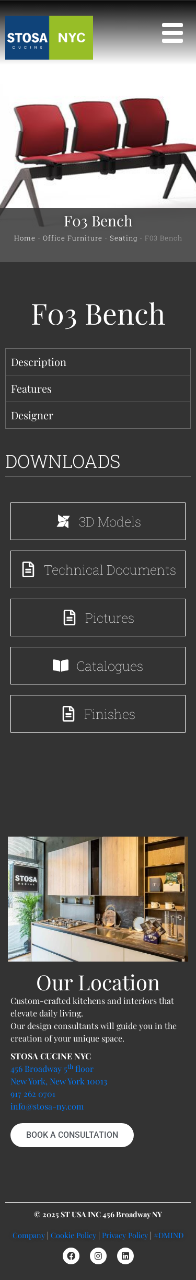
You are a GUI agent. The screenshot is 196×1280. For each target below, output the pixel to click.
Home (25, 238)
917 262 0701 (32, 1093)
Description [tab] (38, 362)
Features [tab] (31, 388)
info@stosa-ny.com (47, 1106)
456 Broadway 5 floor (52, 1068)
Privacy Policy (125, 1235)
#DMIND (168, 1235)
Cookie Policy (73, 1235)
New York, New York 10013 (58, 1081)
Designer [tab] (32, 415)
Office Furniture (72, 238)
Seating (123, 238)
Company (29, 1235)
